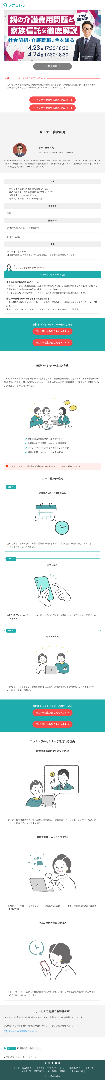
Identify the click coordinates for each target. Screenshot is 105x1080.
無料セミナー (35, 1048)
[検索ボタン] (90, 5)
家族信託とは (28, 1068)
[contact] (59, 1063)
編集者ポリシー (76, 1068)
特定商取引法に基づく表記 (45, 1071)
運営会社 (40, 1068)
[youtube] (56, 1063)
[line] (52, 1063)
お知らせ (15, 1068)
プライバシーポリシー (56, 1068)
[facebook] (45, 1063)
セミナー (11, 1048)
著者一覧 (89, 1068)
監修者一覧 (26, 1071)
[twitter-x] (49, 1063)
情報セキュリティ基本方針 (71, 1071)
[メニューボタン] (100, 5)
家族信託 (23, 1048)
